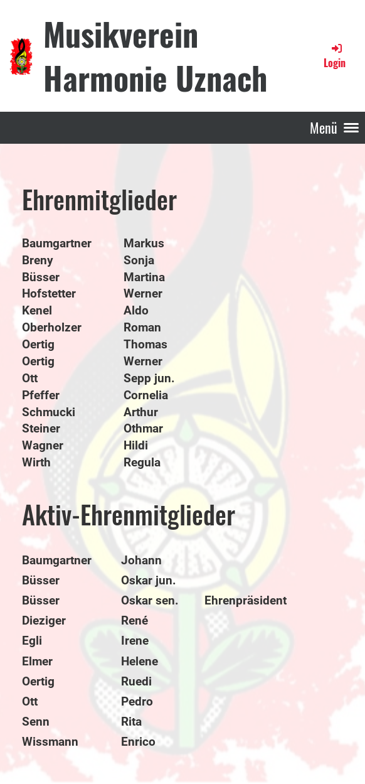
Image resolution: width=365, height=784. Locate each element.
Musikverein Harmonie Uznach (155, 55)
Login (335, 55)
